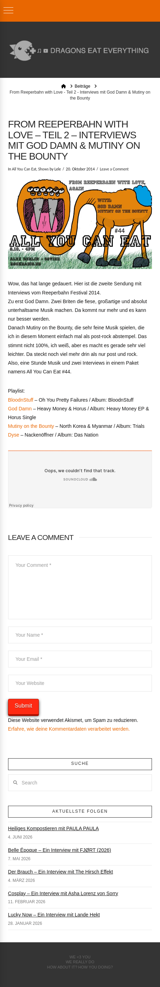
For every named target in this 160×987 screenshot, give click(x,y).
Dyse (13, 435)
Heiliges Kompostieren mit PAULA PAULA (53, 828)
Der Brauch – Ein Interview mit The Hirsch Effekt (60, 872)
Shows (43, 169)
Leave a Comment (114, 169)
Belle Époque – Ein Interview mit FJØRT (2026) (59, 850)
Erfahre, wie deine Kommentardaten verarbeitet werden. (69, 729)
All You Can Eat (24, 169)
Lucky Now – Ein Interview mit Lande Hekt (54, 914)
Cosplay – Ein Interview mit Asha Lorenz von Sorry (63, 893)
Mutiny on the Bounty (31, 426)
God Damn (20, 408)
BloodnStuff (20, 400)
